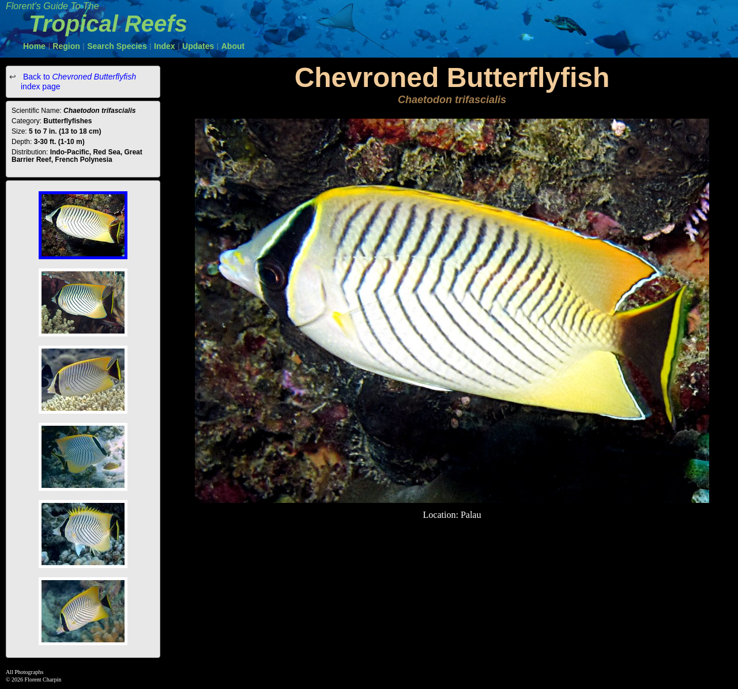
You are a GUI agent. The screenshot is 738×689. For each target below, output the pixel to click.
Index (164, 46)
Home (34, 46)
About (232, 46)
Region (66, 46)
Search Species (117, 46)
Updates (198, 46)
